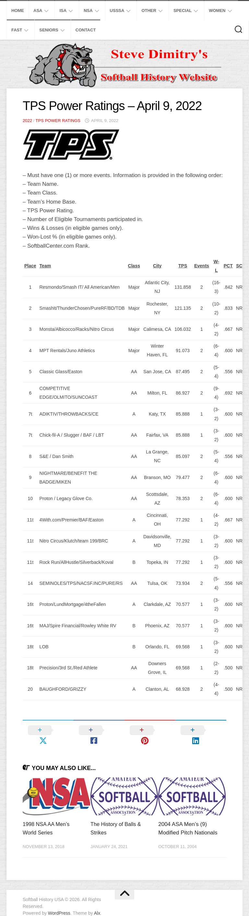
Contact (86, 30)
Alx (97, 902)
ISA (62, 10)
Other (148, 10)
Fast (16, 30)
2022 (27, 120)
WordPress (59, 902)
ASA (37, 10)
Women (217, 10)
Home (17, 10)
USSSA (117, 10)
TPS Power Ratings (58, 120)
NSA (88, 10)
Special (182, 10)
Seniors (48, 30)
